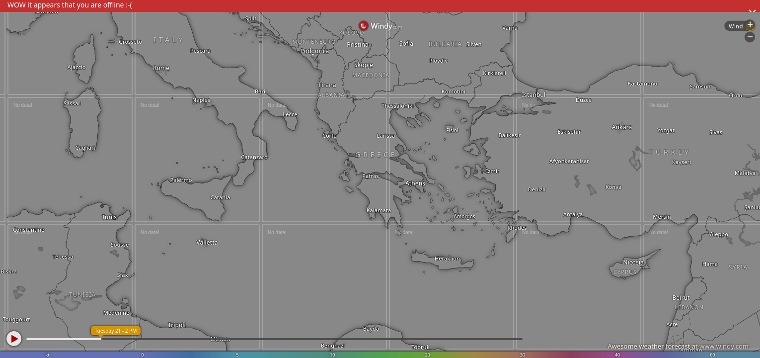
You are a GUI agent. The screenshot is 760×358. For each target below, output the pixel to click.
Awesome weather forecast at (678, 346)
